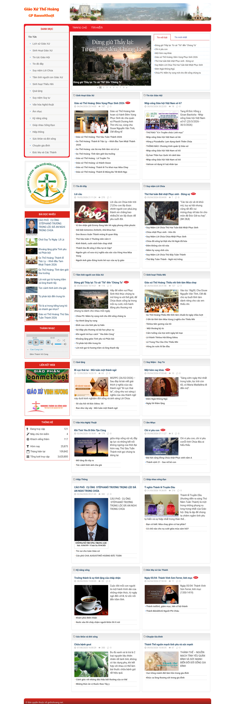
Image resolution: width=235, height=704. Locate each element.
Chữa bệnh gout (82, 644)
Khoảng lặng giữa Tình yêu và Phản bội (95, 338)
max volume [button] (65, 344)
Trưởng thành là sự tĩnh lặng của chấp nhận (97, 578)
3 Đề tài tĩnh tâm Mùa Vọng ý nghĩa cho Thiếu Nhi (170, 319)
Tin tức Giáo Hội (41, 57)
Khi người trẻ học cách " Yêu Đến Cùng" (95, 334)
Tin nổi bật (162, 37)
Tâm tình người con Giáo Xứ (48, 77)
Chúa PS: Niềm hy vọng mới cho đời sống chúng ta (178, 73)
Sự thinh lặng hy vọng (86, 320)
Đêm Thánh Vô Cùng (39, 354)
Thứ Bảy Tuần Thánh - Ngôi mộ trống (164, 259)
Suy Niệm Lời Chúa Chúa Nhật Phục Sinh (166, 236)
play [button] (36, 342)
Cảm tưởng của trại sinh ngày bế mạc (164, 333)
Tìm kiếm (97, 27)
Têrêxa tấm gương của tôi (158, 324)
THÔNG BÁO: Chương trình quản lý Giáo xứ (167, 146)
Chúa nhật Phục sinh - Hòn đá (161, 232)
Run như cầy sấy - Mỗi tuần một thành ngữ (97, 408)
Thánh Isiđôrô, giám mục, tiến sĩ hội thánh (167, 606)
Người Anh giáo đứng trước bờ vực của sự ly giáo (100, 260)
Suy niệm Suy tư (41, 97)
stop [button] (48, 342)
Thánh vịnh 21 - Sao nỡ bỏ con (161, 462)
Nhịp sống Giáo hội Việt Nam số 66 (163, 137)
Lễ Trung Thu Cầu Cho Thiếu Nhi (162, 342)
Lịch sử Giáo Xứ (41, 43)
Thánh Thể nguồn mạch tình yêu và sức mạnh (169, 644)
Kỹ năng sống (40, 118)
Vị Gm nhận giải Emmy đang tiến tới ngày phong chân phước (106, 225)
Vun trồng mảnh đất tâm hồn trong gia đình (167, 673)
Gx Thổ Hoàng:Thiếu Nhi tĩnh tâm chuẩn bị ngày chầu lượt (174, 315)
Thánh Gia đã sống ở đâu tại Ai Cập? (94, 248)
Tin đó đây (38, 63)
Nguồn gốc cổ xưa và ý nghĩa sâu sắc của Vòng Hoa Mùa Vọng (104, 254)
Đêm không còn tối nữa (157, 245)
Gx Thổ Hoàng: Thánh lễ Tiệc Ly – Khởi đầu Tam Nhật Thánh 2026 (105, 143)
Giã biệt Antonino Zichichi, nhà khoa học (96, 230)
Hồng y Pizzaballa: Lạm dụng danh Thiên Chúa (169, 141)
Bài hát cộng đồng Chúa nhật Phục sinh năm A (169, 457)
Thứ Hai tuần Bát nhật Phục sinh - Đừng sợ (174, 61)
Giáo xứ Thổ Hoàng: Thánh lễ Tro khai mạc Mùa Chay (102, 167)
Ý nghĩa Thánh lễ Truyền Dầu (160, 487)
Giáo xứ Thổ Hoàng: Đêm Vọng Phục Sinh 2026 (176, 57)
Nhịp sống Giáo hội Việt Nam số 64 (163, 159)
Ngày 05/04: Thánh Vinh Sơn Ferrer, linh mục (168, 578)
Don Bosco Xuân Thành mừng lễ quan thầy (97, 234)
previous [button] (30, 342)
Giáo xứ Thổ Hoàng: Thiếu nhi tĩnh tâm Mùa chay (171, 282)
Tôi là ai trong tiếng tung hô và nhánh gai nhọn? (52, 307)
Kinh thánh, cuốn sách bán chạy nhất (94, 243)
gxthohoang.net (55, 702)
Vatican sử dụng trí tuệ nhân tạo (162, 164)
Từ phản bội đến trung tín (88, 343)
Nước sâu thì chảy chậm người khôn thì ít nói (98, 622)
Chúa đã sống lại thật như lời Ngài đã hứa (166, 241)
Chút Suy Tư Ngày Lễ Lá (51, 239)
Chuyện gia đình (41, 145)
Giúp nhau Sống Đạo (44, 125)
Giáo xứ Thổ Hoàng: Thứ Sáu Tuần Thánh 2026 (99, 137)
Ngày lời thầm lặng (155, 403)
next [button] (41, 342)
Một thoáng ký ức (155, 328)
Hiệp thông (38, 132)
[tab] (162, 37)
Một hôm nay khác (163, 53)
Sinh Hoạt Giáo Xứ (42, 50)
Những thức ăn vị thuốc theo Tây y (92, 684)
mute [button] (52, 344)
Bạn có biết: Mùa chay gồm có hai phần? (166, 524)
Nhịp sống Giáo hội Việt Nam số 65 (163, 150)
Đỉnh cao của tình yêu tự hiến (90, 325)
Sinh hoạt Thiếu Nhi (43, 84)
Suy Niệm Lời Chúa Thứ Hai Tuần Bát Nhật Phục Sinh (179, 65)
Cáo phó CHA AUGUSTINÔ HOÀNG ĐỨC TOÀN (99, 555)
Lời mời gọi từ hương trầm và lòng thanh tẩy (97, 348)
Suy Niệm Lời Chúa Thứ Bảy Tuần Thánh (166, 254)
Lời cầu (78, 194)
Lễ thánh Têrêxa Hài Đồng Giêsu (162, 337)
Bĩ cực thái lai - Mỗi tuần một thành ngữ (95, 370)
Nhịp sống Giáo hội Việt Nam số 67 (163, 103)
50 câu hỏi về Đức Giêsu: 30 (89, 403)
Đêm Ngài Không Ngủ (165, 69)
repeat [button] (59, 340)
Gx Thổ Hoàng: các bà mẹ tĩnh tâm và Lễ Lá (97, 149)
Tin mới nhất (181, 37)
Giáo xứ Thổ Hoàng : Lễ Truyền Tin (93, 158)
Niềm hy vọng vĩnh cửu (157, 250)
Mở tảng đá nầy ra (85, 460)
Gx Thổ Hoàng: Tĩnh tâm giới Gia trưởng (95, 154)
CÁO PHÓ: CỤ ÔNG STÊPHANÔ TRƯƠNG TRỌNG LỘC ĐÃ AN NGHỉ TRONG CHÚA (51, 225)
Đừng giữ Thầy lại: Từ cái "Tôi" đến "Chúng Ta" (97, 82)
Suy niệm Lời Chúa (43, 70)
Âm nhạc (37, 111)
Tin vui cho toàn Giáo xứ (88, 551)
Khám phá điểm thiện (86, 617)
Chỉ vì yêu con (161, 49)
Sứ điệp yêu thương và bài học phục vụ (95, 329)
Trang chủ (79, 27)
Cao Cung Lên (36, 349)
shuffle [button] (64, 340)
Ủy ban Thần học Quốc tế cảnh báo (163, 155)
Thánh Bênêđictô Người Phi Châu (162, 611)
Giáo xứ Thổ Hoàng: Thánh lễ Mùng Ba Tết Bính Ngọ (101, 172)
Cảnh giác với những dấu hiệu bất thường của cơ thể (102, 679)
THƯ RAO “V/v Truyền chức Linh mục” (165, 132)
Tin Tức (32, 36)
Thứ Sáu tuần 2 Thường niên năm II (93, 239)
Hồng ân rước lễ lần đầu (158, 346)
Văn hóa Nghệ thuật (43, 104)
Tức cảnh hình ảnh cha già (89, 465)
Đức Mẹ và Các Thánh (44, 152)
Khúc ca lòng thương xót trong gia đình (165, 677)
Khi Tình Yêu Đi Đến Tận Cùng (90, 430)
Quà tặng (37, 91)
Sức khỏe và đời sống (44, 138)
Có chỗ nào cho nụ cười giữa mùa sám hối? (167, 528)
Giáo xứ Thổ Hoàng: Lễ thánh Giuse (93, 163)
